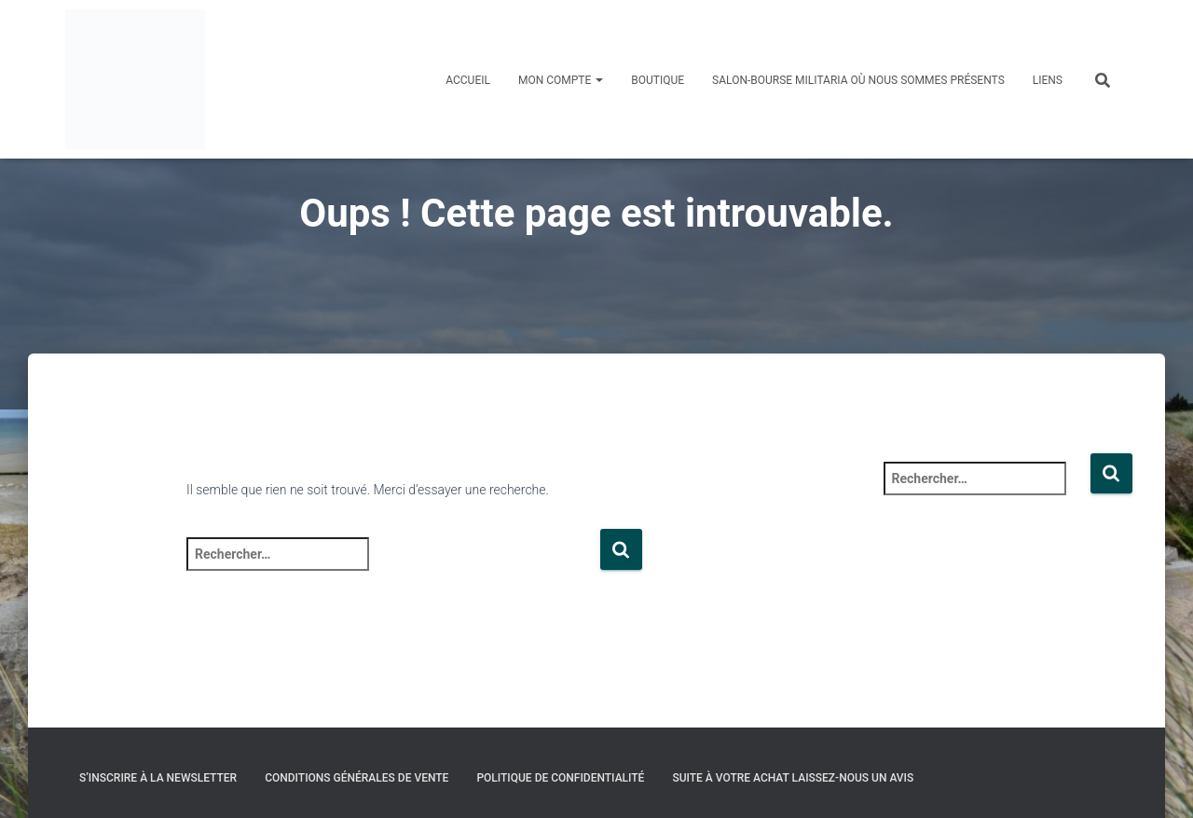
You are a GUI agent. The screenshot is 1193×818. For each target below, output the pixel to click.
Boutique (657, 80)
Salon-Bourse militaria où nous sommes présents (858, 80)
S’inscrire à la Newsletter (158, 777)
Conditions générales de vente (356, 777)
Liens (1048, 80)
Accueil (468, 80)
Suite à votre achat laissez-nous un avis (792, 777)
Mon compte (560, 80)
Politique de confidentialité (560, 777)
